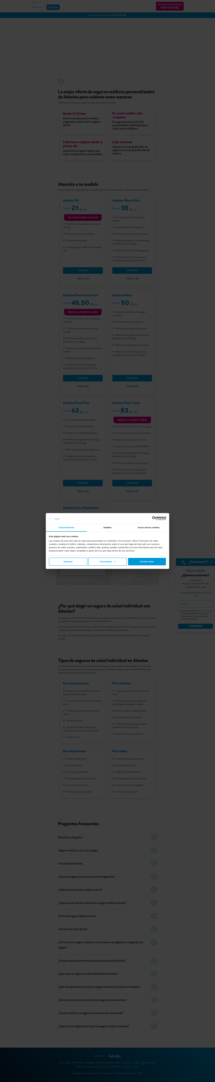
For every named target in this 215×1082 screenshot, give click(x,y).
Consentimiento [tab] (66, 527)
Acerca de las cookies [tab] (149, 527)
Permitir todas (147, 561)
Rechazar (68, 561)
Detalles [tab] (107, 527)
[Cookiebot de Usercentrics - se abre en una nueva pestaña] (154, 518)
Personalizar (107, 561)
